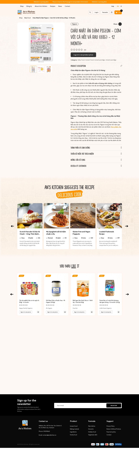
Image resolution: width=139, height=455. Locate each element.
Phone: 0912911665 (44, 431)
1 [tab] (39, 61)
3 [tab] (43, 61)
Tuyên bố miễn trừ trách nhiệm (82, 153)
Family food (73, 435)
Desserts (91, 429)
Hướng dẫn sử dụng (78, 159)
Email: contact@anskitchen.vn (47, 435)
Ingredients (73, 432)
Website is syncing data (41, 2)
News (60, 6)
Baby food (81, 60)
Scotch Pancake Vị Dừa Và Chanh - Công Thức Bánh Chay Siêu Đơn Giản (30, 233)
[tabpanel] (41, 43)
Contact (67, 6)
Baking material (74, 429)
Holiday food (92, 432)
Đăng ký (29, 6)
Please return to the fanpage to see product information (70, 2)
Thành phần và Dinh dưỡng (80, 147)
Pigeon (74, 24)
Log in (96, 12)
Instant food (89, 60)
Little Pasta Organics (106, 308)
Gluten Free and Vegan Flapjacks (81, 233)
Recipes (52, 6)
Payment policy (111, 432)
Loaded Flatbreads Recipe (106, 233)
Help (112, 6)
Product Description (78, 65)
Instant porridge (99, 60)
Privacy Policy (111, 426)
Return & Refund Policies (114, 429)
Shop (22, 6)
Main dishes (91, 426)
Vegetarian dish (92, 435)
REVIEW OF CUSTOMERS (78, 165)
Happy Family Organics (25, 308)
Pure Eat (75, 308)
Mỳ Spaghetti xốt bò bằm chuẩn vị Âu (56, 233)
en (118, 6)
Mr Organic (49, 308)
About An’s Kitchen (41, 6)
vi (121, 6)
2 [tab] (41, 61)
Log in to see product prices (83, 55)
